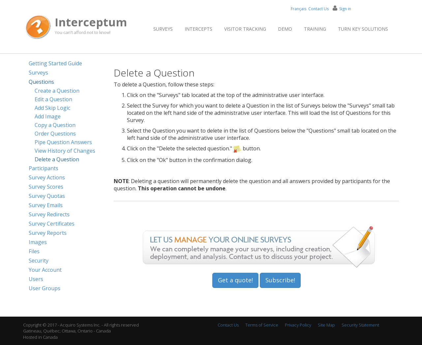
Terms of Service (261, 325)
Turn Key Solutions (363, 29)
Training (315, 29)
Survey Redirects (49, 214)
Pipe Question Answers (63, 142)
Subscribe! (280, 280)
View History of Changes (65, 150)
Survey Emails (46, 205)
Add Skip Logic (52, 107)
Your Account (45, 269)
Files (34, 251)
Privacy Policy (298, 325)
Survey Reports (48, 232)
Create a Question (57, 90)
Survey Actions (47, 177)
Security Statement (360, 325)
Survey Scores (46, 186)
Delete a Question (57, 159)
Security (38, 260)
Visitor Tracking (245, 29)
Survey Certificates (52, 223)
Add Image (48, 116)
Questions (41, 81)
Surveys (163, 29)
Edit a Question (53, 99)
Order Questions (55, 133)
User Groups (44, 288)
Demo (285, 29)
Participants (43, 168)
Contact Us (318, 9)
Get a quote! (235, 280)
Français (298, 9)
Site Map (326, 325)
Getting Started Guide (55, 63)
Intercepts (198, 29)
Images (38, 242)
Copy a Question (55, 125)
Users (36, 279)
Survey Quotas (47, 196)
